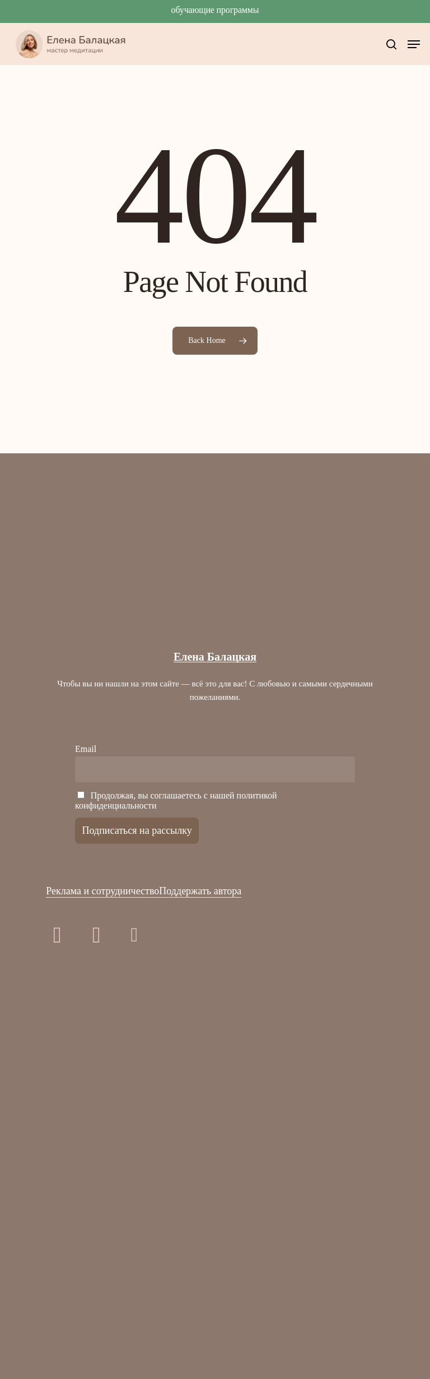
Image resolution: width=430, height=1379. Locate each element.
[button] (414, 44)
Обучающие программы (215, 10)
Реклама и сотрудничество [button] (102, 891)
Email (85, 749)
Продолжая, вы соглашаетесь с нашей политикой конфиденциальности (176, 800)
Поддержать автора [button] (200, 891)
